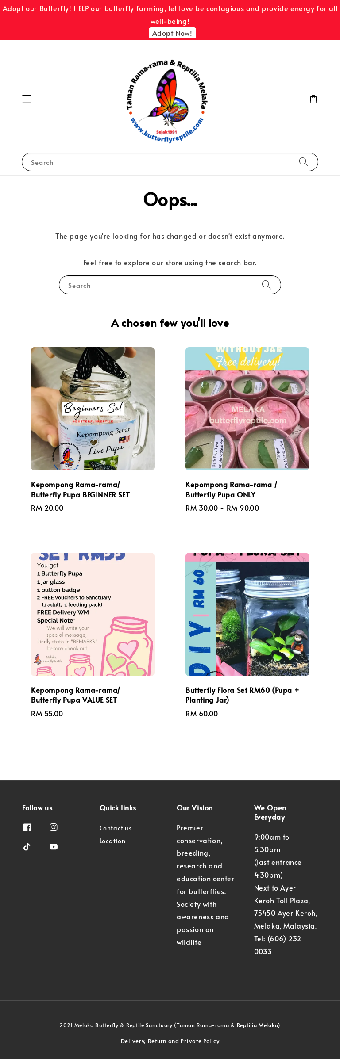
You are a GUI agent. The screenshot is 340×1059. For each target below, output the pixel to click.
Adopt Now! (172, 33)
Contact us (116, 828)
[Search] (304, 161)
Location (113, 841)
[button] (26, 99)
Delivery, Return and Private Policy (170, 1041)
